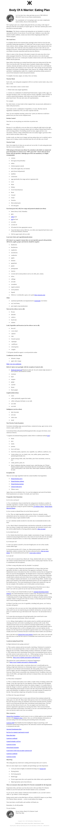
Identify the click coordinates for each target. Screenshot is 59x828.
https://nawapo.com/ (39, 295)
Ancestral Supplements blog (13, 729)
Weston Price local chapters (25, 634)
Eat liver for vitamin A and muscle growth (17, 732)
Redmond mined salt (16, 370)
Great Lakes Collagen (35, 553)
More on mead (41, 529)
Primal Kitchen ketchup (17, 484)
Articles (25, 823)
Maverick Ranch (10, 508)
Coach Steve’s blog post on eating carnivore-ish (19, 750)
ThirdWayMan (18, 823)
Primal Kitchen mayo (16, 478)
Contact (42, 823)
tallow (12, 216)
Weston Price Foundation (13, 716)
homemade (37, 300)
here (48, 435)
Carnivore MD (10, 722)
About (22, 823)
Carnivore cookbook (11, 738)
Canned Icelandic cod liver (13, 741)
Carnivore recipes (11, 744)
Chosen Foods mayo (16, 486)
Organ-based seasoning (12, 747)
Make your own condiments (13, 364)
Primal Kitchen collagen (17, 481)
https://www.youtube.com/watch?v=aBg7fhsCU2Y (26, 657)
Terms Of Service (37, 823)
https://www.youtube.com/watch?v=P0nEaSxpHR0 (23, 662)
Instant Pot (42, 768)
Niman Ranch (48, 506)
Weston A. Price (18, 718)
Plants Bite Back (10, 735)
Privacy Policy (30, 823)
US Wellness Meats (38, 506)
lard (12, 219)
